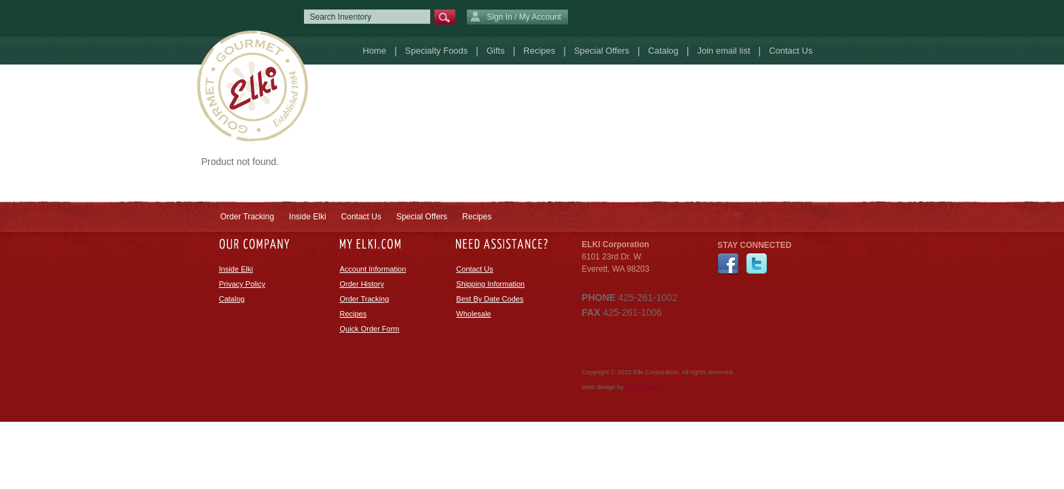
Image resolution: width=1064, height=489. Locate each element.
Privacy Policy (242, 284)
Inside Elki (307, 216)
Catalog (663, 51)
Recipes (539, 51)
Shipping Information (490, 284)
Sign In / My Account (515, 18)
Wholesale (473, 314)
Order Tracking (247, 216)
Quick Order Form (370, 329)
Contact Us (790, 51)
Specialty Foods (436, 51)
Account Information (373, 269)
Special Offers (601, 51)
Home (375, 51)
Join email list (723, 51)
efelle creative (645, 387)
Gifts (496, 51)
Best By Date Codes (489, 299)
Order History (362, 284)
